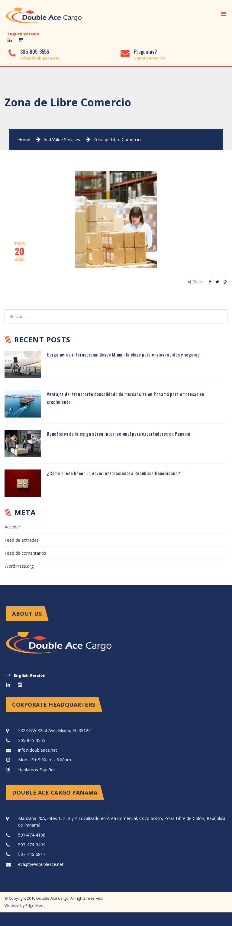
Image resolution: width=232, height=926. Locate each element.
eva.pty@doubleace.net (40, 864)
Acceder (12, 527)
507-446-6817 (31, 854)
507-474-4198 (31, 835)
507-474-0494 (31, 844)
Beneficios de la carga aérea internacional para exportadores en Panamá (118, 433)
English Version (23, 34)
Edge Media (36, 905)
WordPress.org (19, 566)
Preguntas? (145, 51)
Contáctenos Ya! (149, 58)
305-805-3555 (34, 51)
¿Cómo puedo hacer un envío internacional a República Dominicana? (113, 473)
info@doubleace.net (39, 58)
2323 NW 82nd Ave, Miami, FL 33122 (54, 730)
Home (24, 139)
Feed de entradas (22, 540)
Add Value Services (62, 139)
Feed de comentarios (25, 553)
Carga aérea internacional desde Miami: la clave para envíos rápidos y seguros (123, 354)
